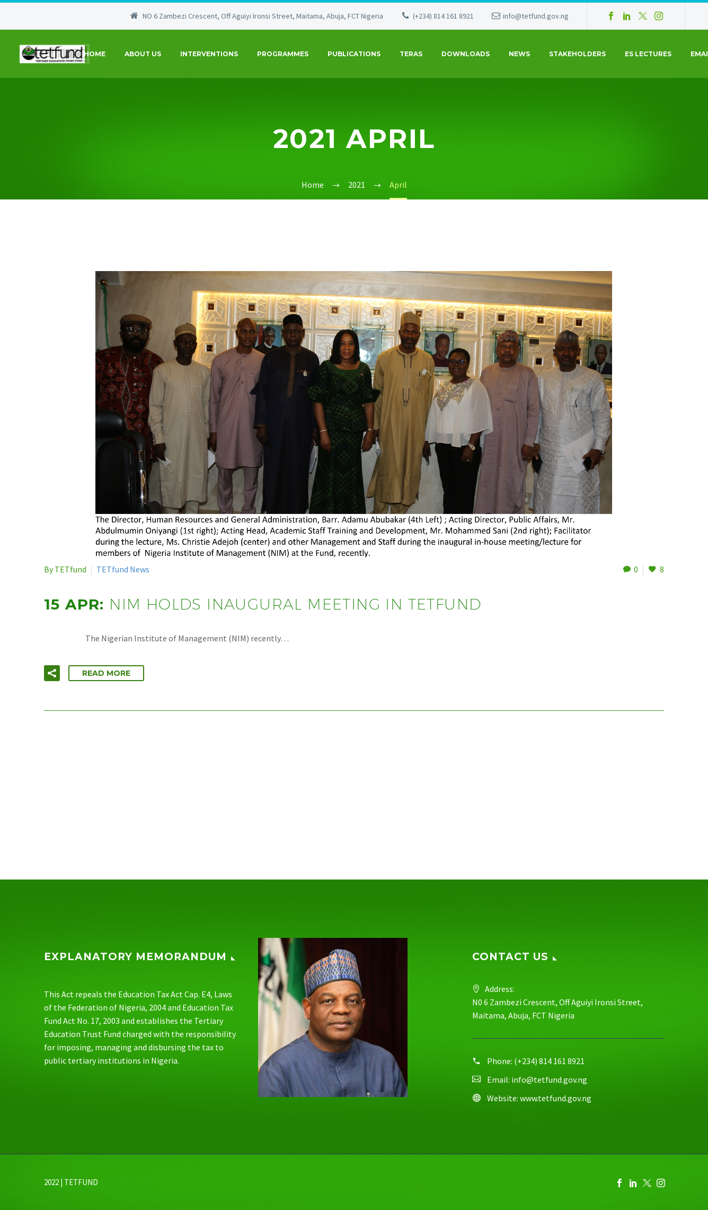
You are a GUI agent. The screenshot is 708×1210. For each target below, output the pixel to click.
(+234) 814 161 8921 (443, 16)
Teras (411, 54)
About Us (143, 54)
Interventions (209, 54)
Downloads (465, 54)
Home (94, 54)
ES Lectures (648, 54)
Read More (106, 673)
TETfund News (122, 569)
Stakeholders (577, 54)
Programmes (282, 54)
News (519, 54)
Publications (354, 54)
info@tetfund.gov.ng (536, 16)
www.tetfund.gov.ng (555, 1098)
